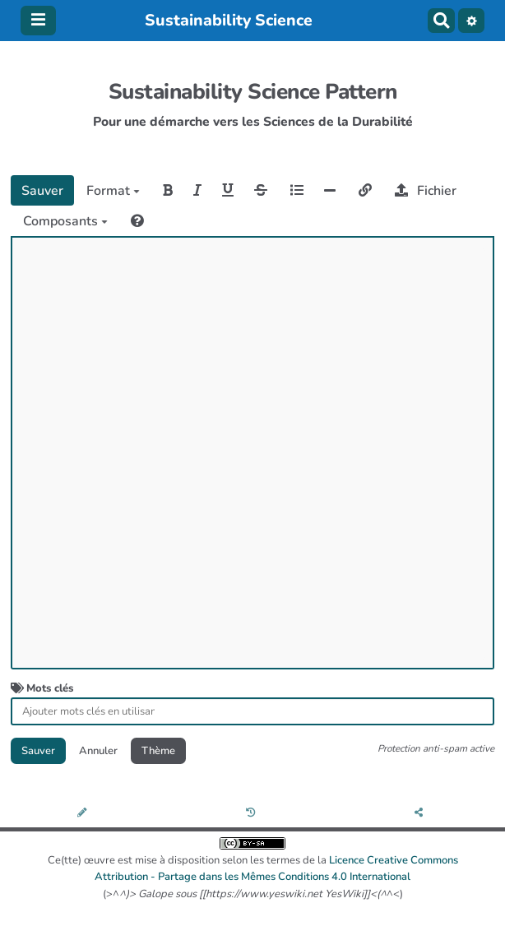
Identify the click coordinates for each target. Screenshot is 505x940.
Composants (65, 221)
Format (113, 191)
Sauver (42, 191)
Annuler (98, 750)
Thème (158, 750)
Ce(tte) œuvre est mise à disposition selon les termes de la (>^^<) (253, 869)
